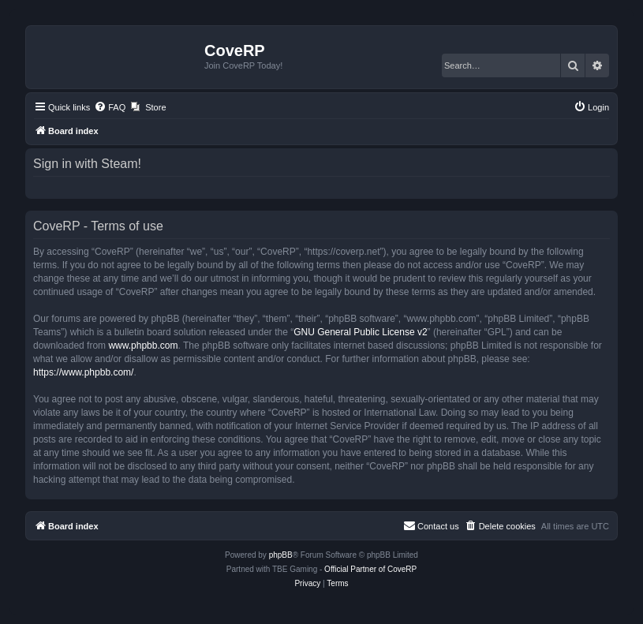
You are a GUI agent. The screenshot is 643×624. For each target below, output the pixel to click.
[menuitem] (109, 107)
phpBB (281, 555)
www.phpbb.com (143, 345)
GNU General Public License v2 (360, 332)
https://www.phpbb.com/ (83, 372)
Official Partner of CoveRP (370, 569)
